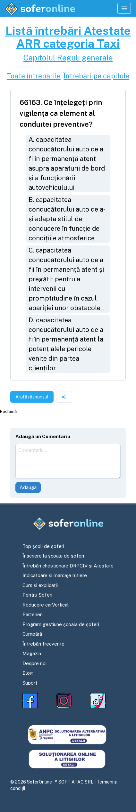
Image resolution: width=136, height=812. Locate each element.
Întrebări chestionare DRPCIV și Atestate (68, 565)
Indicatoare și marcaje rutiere (54, 575)
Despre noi (34, 663)
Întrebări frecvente (43, 644)
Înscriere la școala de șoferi (53, 556)
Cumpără (32, 634)
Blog (27, 673)
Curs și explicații (40, 585)
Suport (29, 683)
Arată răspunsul (31, 396)
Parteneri (32, 614)
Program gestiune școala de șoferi (60, 624)
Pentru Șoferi (37, 595)
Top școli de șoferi (43, 546)
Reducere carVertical (45, 604)
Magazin (31, 653)
